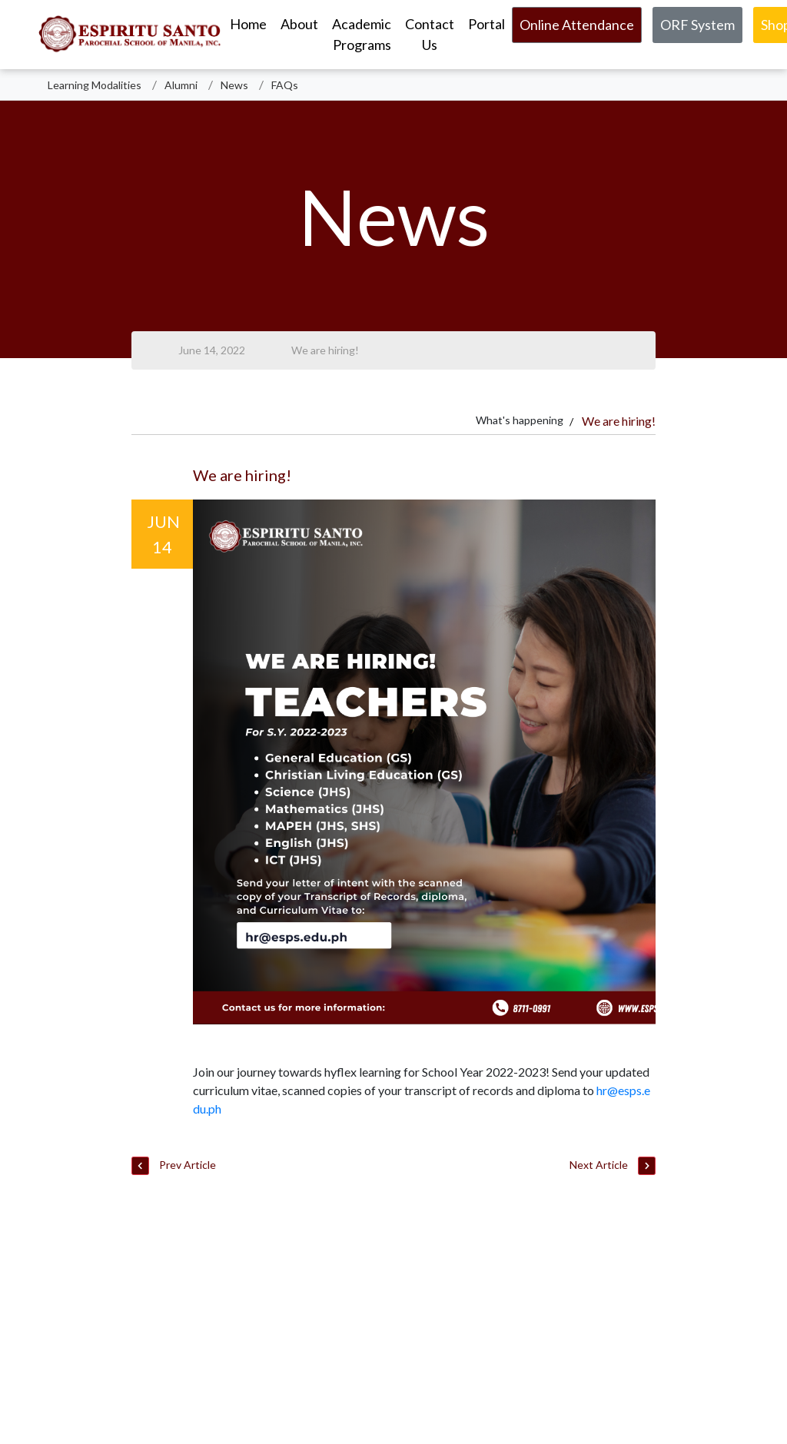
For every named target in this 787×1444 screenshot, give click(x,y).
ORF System (697, 24)
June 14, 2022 (211, 350)
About (299, 23)
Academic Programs (361, 34)
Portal (486, 23)
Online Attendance (577, 24)
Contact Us (429, 34)
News (234, 84)
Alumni (181, 84)
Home (248, 23)
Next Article (612, 1166)
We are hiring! (325, 350)
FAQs (284, 84)
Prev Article (173, 1166)
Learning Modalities (94, 84)
